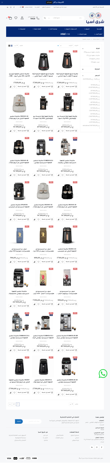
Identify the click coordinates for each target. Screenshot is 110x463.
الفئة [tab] (91, 49)
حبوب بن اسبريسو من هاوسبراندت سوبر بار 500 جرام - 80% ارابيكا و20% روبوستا (43, 250)
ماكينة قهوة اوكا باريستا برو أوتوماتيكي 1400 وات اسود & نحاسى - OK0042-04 (43, 118)
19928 (102, 430)
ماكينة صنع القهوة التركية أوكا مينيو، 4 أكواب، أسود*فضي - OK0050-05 (43, 75)
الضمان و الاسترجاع (20, 440)
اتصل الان (49, 2)
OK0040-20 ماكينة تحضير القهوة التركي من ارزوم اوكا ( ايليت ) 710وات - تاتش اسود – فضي (67, 206)
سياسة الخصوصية (20, 438)
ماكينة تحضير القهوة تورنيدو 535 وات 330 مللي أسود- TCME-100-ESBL (19, 75)
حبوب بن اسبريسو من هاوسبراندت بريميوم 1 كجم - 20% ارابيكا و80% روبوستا (67, 293)
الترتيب (76, 45)
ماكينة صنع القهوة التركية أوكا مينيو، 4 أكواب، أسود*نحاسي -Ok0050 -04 (67, 75)
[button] (62, 86)
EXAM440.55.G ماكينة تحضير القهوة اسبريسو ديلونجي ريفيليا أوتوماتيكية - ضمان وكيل (19, 337)
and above (91, 127)
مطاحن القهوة (94, 59)
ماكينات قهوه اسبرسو (91, 52)
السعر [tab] (91, 76)
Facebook (102, 448)
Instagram (97, 448)
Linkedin (92, 448)
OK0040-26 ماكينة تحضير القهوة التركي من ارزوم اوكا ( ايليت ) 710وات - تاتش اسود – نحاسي (19, 162)
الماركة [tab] (91, 69)
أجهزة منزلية (96, 39)
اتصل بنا (37, 7)
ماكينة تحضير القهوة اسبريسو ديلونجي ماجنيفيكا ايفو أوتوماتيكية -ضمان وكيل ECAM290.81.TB (19, 293)
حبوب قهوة (95, 62)
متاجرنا (46, 440)
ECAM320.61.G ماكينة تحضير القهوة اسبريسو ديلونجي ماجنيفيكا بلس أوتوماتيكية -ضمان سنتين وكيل (43, 162)
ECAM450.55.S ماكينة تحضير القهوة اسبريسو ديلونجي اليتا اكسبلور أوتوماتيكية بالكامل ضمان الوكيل (43, 337)
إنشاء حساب (28, 7)
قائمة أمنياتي (59, 435)
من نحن (45, 435)
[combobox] (63, 18)
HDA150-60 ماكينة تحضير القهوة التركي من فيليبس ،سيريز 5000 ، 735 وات (67, 250)
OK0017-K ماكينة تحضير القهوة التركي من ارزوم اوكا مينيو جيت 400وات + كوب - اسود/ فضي (43, 382)
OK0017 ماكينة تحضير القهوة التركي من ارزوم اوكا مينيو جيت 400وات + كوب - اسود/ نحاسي (19, 382)
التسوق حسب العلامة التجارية (17, 435)
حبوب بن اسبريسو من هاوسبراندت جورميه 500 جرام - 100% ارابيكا (19, 250)
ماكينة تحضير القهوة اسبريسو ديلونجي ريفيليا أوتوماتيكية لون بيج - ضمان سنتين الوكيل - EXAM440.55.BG (67, 162)
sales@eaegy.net (99, 435)
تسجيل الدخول (46, 7)
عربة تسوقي (75, 440)
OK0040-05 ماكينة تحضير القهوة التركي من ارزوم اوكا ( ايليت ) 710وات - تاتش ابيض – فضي (43, 206)
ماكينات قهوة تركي (93, 55)
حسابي (77, 438)
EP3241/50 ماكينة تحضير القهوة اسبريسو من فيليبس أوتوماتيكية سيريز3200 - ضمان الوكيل (19, 206)
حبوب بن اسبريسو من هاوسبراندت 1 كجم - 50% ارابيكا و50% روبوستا (43, 293)
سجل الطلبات (59, 438)
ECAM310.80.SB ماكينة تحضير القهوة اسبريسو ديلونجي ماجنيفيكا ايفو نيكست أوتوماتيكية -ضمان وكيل (67, 382)
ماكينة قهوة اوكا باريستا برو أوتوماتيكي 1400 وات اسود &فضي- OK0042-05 (67, 118)
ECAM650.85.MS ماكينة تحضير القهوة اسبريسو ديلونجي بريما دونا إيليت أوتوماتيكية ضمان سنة (67, 337)
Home (103, 39)
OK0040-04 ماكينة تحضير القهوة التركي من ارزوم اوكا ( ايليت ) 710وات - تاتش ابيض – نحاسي (19, 118)
